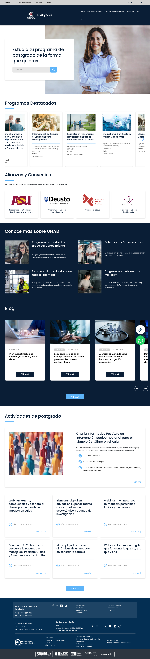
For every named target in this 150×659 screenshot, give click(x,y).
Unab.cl (7, 3)
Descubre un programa (95, 11)
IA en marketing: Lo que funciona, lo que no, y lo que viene (23, 357)
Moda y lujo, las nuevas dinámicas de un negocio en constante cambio (73, 548)
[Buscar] (34, 70)
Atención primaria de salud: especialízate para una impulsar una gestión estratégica (113, 358)
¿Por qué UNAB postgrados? (114, 11)
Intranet (39, 3)
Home (83, 11)
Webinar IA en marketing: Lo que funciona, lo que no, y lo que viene (122, 548)
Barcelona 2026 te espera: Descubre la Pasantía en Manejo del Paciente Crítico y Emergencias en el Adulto (27, 550)
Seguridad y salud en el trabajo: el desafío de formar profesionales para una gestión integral (69, 358)
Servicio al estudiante (23, 3)
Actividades (130, 11)
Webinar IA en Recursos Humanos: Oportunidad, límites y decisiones (120, 504)
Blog (138, 11)
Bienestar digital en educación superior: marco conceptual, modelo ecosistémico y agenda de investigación (74, 507)
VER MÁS (25, 374)
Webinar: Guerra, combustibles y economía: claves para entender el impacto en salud (26, 506)
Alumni (49, 3)
